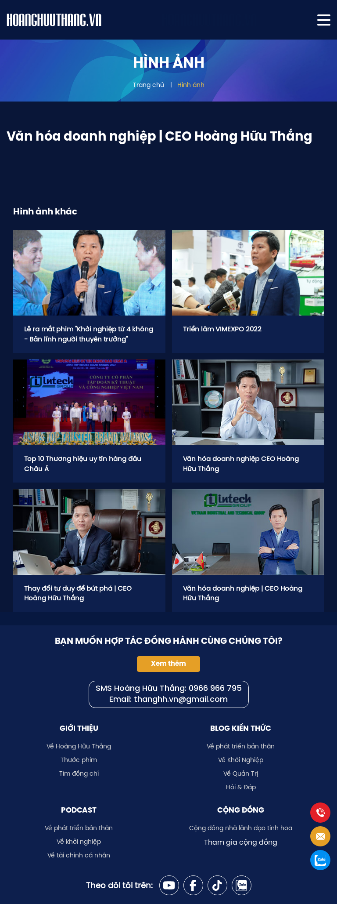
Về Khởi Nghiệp (240, 759)
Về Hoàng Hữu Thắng (79, 746)
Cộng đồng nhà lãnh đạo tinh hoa (240, 828)
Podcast (79, 810)
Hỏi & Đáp (241, 787)
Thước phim (79, 759)
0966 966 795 (215, 689)
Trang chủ (148, 84)
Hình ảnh (190, 84)
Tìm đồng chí (79, 773)
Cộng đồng (240, 810)
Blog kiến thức (240, 728)
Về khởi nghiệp (79, 841)
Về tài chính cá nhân (78, 855)
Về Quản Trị (240, 773)
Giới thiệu (79, 728)
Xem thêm (168, 663)
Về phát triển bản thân (241, 746)
